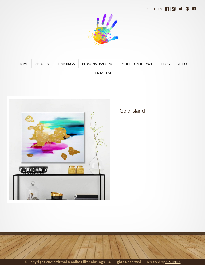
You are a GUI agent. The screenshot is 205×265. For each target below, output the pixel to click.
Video (182, 63)
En (160, 9)
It (154, 9)
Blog (165, 63)
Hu (147, 9)
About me (43, 63)
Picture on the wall (137, 63)
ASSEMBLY (173, 262)
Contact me (102, 72)
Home (23, 63)
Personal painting (97, 63)
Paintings (66, 63)
